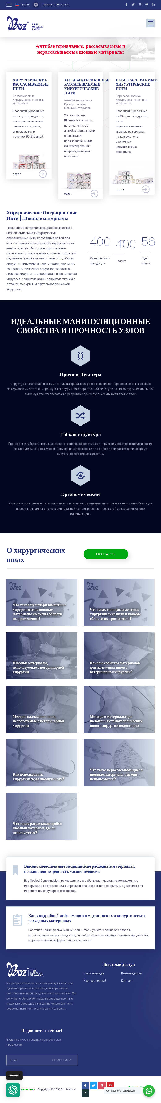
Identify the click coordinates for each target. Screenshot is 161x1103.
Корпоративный (95, 981)
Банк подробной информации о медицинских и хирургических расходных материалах (87, 918)
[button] (13, 1090)
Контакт (127, 981)
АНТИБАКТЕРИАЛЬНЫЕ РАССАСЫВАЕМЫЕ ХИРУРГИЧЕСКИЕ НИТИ (87, 86)
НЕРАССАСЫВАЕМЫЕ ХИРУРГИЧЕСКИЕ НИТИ (136, 84)
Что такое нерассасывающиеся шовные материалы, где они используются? (116, 774)
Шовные (48, 4)
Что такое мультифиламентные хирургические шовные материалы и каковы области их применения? (39, 611)
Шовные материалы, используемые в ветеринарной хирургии (38, 667)
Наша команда (94, 973)
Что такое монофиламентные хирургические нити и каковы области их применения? (115, 614)
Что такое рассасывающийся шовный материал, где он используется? (37, 828)
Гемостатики (62, 4)
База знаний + (106, 554)
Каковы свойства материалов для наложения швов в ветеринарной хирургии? (115, 667)
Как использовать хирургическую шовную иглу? (38, 777)
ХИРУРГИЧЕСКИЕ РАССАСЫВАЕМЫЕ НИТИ (31, 84)
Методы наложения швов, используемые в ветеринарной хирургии (38, 721)
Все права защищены (20, 1089)
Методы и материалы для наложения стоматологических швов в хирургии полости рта (116, 721)
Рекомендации (131, 973)
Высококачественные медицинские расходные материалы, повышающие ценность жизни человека (79, 868)
